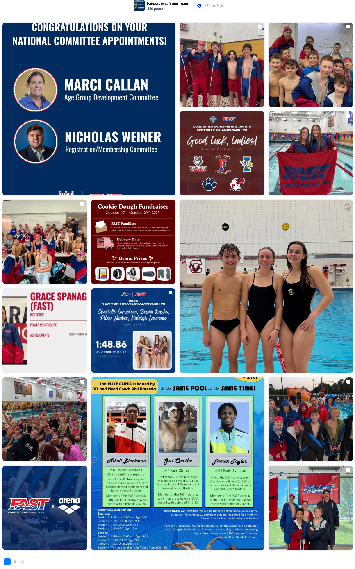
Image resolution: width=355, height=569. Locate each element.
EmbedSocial (216, 5)
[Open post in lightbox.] (89, 109)
